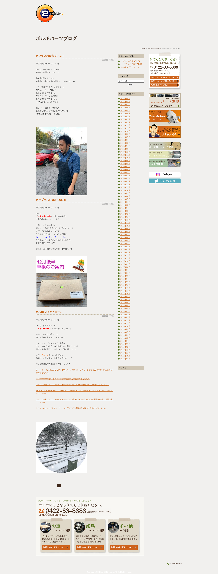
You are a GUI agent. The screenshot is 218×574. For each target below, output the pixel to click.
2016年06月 (125, 303)
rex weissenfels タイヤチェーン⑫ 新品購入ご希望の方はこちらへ (63, 379)
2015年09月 (125, 329)
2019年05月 (125, 205)
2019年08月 (125, 196)
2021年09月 (125, 134)
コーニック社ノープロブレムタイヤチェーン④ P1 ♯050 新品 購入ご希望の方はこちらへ (72, 385)
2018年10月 (125, 226)
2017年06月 (125, 273)
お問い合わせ (166, 30)
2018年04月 (125, 244)
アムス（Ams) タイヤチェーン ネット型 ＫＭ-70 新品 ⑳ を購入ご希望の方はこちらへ (71, 408)
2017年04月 (125, 279)
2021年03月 (125, 149)
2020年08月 (125, 164)
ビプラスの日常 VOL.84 (49, 55)
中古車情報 (96, 30)
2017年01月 (125, 285)
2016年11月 (125, 291)
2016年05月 (125, 306)
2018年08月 (125, 232)
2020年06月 (125, 170)
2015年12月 (125, 320)
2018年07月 (125, 235)
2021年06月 (125, 140)
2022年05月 (125, 110)
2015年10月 (125, 326)
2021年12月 (125, 125)
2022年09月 (125, 99)
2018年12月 (125, 220)
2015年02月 (125, 347)
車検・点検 (72, 30)
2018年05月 (125, 240)
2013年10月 (125, 356)
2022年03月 (125, 116)
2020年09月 (125, 161)
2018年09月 (125, 229)
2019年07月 (125, 199)
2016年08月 (125, 297)
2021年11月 (125, 128)
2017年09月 (125, 264)
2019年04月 (125, 208)
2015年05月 (125, 338)
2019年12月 (125, 184)
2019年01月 (125, 217)
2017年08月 (125, 267)
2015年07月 (125, 332)
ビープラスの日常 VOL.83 (51, 199)
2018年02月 (125, 249)
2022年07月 (125, 105)
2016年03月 (125, 311)
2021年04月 (125, 146)
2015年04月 (125, 341)
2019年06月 (125, 202)
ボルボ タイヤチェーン (49, 311)
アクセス (142, 30)
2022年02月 (125, 119)
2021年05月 (125, 143)
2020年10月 (125, 158)
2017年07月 (125, 270)
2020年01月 (125, 181)
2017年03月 (125, 282)
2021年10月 (125, 131)
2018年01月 (125, 252)
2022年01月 (125, 122)
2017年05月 (125, 276)
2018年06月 (125, 238)
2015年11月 (125, 323)
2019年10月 (125, 190)
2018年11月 (125, 223)
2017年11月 (125, 258)
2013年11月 (125, 353)
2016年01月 (125, 317)
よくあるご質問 (119, 30)
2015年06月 (125, 335)
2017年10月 (125, 261)
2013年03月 (125, 359)
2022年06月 (125, 107)
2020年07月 (125, 167)
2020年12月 (125, 152)
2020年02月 (125, 178)
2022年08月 (125, 102)
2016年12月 (125, 288)
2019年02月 (125, 214)
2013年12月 (125, 350)
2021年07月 (125, 137)
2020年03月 (125, 175)
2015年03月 (125, 344)
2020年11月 (125, 155)
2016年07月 (125, 300)
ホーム (48, 30)
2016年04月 (125, 308)
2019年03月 (125, 211)
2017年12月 (125, 255)
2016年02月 (125, 314)
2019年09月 (125, 193)
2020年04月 (125, 173)
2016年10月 (125, 294)
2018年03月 (125, 246)
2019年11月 (125, 187)
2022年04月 (125, 113)
